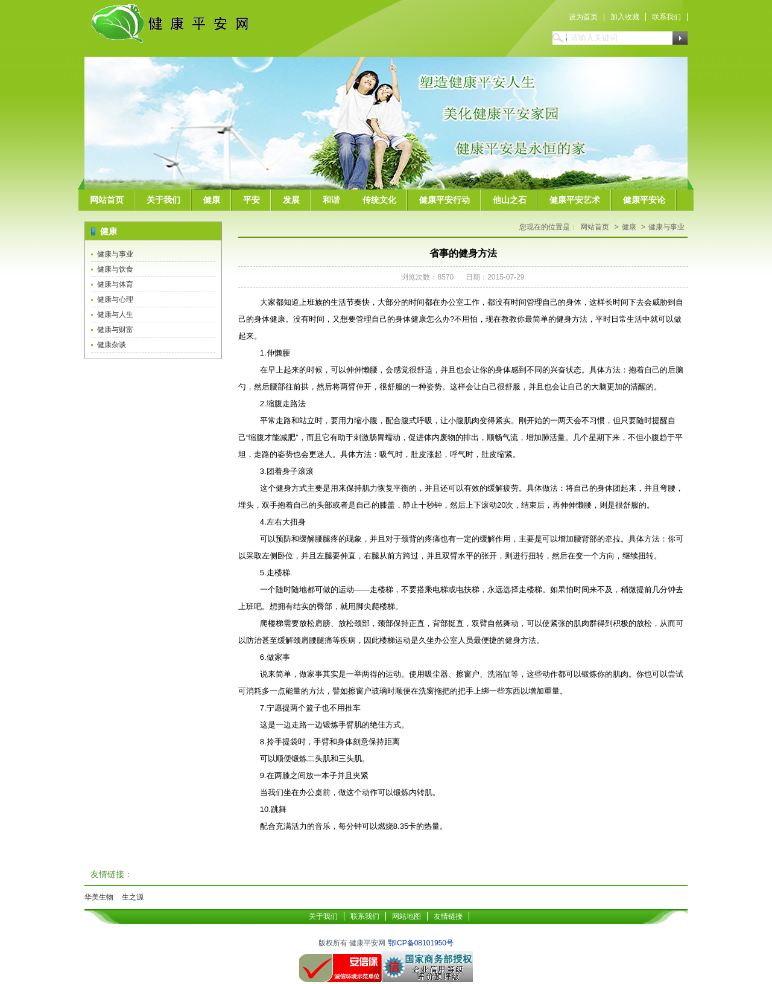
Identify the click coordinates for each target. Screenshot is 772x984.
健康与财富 (115, 329)
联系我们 (666, 17)
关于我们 (163, 200)
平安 (251, 200)
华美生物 (98, 897)
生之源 (133, 897)
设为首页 (583, 17)
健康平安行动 (444, 200)
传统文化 (379, 200)
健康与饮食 (115, 269)
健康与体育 (115, 284)
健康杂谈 (111, 344)
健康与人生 (115, 314)
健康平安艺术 (574, 200)
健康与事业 (115, 254)
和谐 (331, 200)
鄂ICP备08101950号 (421, 943)
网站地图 (406, 916)
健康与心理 (115, 299)
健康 (211, 200)
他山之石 (510, 200)
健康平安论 (644, 200)
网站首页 (107, 200)
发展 (291, 200)
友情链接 (448, 916)
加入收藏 (624, 17)
